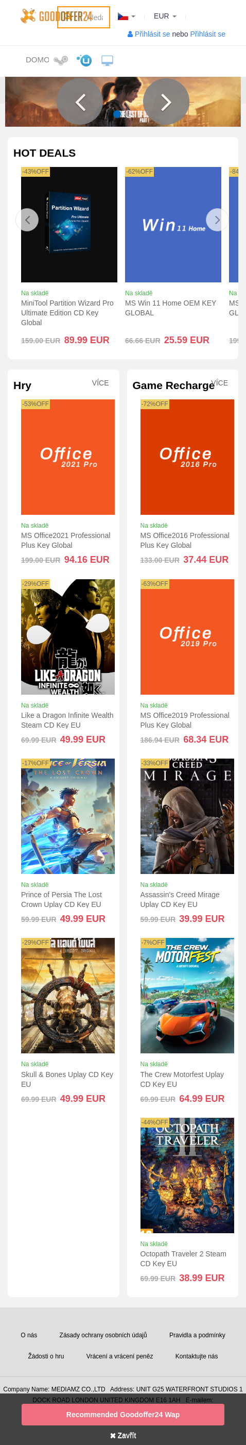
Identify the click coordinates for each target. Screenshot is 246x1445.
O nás (29, 1335)
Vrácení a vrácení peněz (119, 1356)
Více (100, 383)
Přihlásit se (152, 34)
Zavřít (123, 1435)
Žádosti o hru (46, 1356)
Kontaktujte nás (196, 1356)
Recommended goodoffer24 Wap (123, 1414)
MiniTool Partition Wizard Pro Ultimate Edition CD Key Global (67, 313)
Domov (37, 59)
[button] (80, 101)
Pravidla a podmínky (197, 1335)
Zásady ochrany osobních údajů (103, 1335)
